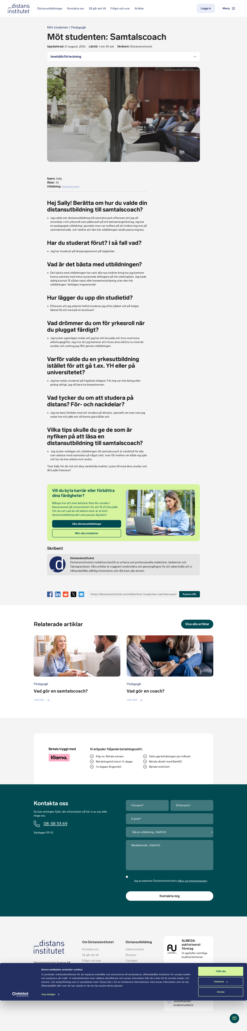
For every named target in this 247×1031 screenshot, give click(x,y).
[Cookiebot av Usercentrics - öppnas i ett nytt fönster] (20, 1025)
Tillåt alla (221, 1001)
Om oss (87, 983)
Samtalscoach (71, 186)
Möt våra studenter (86, 533)
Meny (229, 9)
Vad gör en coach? (147, 691)
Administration (135, 949)
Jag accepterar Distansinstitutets (171, 881)
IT (127, 972)
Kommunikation (136, 978)
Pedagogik (41, 684)
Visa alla (197, 624)
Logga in (206, 8)
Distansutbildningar (49, 9)
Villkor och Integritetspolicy (193, 880)
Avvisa (220, 1022)
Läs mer (42, 700)
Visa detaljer (48, 1024)
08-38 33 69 (51, 824)
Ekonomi (131, 955)
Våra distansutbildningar (86, 523)
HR (127, 966)
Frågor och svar (120, 9)
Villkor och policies (93, 972)
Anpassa (221, 1012)
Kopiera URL (189, 594)
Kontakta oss (75, 9)
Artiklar (139, 9)
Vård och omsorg (136, 989)
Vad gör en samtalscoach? (63, 691)
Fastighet (132, 961)
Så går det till (97, 9)
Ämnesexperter (92, 966)
